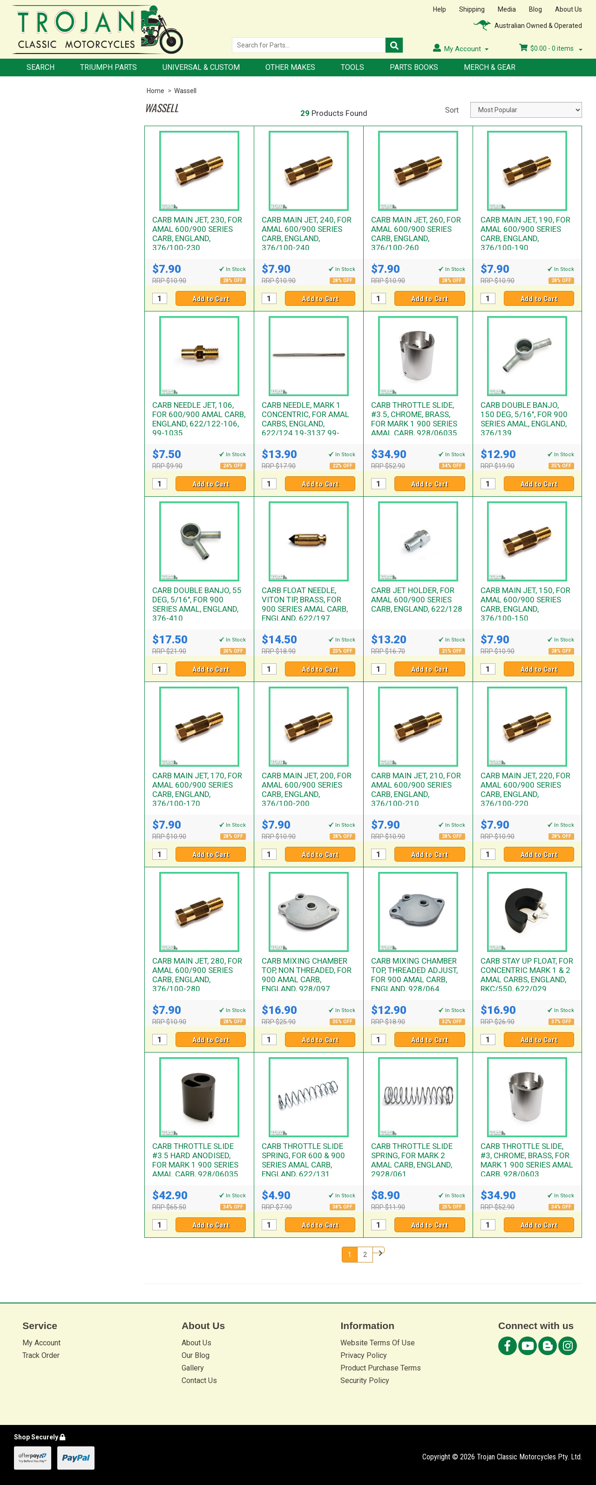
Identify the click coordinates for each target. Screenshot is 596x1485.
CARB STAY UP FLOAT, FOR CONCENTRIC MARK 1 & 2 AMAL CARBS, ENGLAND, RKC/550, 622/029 (527, 974)
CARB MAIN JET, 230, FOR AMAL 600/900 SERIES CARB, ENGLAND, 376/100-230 (197, 233)
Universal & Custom (201, 67)
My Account (41, 1342)
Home (155, 90)
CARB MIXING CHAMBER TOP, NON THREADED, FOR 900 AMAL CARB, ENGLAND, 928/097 (307, 974)
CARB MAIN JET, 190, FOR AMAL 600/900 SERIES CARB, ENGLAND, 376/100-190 (525, 233)
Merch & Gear (489, 67)
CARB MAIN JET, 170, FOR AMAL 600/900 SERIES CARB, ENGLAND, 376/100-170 (197, 789)
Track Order (41, 1355)
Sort (452, 110)
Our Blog (196, 1355)
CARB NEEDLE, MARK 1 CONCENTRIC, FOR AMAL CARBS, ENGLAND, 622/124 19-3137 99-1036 (305, 423)
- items (550, 48)
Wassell (185, 90)
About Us (568, 9)
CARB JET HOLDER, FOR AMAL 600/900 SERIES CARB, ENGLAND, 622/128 (416, 600)
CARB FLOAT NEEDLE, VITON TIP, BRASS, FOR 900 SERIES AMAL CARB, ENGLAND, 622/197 (305, 604)
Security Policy (364, 1380)
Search (40, 67)
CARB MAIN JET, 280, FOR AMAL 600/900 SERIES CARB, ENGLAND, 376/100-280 (197, 974)
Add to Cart (211, 299)
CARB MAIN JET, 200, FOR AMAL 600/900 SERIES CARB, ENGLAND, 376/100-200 (307, 789)
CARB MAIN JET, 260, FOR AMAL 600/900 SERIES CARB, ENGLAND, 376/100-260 (416, 233)
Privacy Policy (363, 1355)
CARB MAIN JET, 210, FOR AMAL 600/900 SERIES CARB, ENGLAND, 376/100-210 (416, 789)
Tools (352, 67)
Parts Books (414, 67)
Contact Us (199, 1380)
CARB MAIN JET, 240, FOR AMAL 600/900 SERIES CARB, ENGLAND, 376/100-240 (307, 233)
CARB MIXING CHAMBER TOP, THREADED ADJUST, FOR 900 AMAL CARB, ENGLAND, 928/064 (414, 974)
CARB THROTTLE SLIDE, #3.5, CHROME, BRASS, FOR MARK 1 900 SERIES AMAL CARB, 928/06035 (414, 419)
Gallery (193, 1368)
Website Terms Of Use (377, 1342)
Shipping (472, 9)
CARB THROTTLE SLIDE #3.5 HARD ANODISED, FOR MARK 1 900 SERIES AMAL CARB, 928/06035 (195, 1160)
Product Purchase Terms (380, 1368)
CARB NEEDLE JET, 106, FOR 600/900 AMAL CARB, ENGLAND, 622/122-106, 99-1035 (198, 419)
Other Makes (290, 67)
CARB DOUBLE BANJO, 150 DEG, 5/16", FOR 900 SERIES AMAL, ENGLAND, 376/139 (524, 419)
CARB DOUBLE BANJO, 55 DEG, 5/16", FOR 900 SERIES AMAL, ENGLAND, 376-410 (197, 604)
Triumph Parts (108, 67)
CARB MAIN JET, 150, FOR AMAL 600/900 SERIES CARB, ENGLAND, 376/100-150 (525, 604)
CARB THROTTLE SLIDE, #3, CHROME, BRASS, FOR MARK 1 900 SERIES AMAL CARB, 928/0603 (527, 1160)
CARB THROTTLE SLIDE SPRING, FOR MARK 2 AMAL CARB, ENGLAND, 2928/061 (412, 1160)
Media (507, 9)
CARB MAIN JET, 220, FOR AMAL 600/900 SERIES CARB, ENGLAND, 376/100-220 (525, 789)
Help (439, 9)
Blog (535, 9)
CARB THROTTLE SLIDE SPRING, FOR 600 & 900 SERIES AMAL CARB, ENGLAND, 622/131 (303, 1160)
